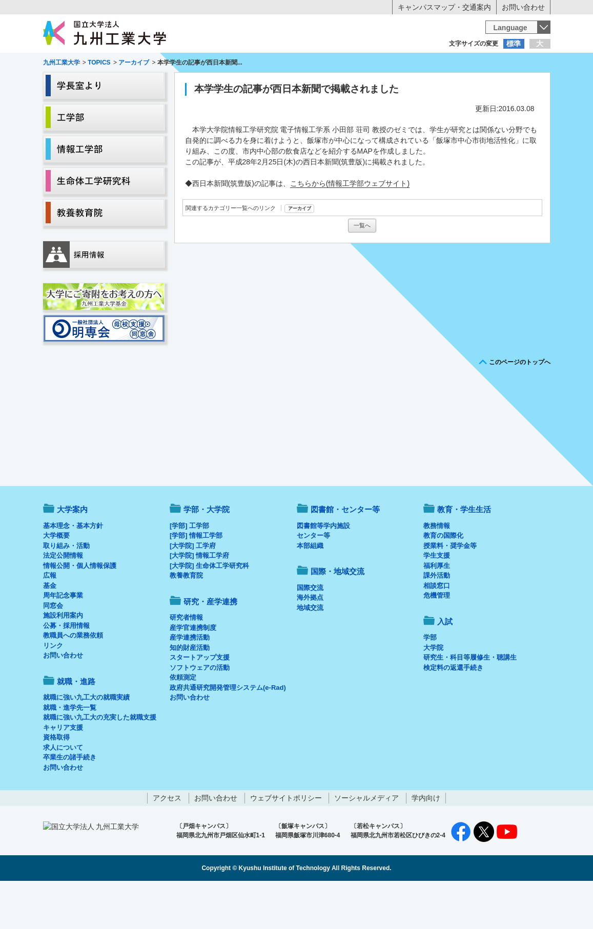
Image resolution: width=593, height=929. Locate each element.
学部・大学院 (206, 551)
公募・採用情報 (66, 668)
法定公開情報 (63, 598)
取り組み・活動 (66, 588)
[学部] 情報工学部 (196, 578)
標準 (513, 43)
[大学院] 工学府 (193, 588)
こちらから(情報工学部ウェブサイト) (350, 226)
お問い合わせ (523, 7)
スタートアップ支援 (200, 700)
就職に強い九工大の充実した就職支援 (99, 760)
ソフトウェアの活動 (200, 710)
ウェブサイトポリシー (286, 840)
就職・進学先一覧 (69, 750)
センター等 (313, 578)
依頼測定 (183, 720)
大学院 (433, 690)
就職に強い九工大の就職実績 (86, 740)
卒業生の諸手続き (69, 800)
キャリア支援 (63, 770)
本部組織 (310, 588)
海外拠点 (310, 640)
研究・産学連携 (391, 85)
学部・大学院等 (138, 85)
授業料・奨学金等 (450, 588)
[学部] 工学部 (189, 568)
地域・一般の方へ (499, 64)
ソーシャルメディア (366, 840)
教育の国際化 (443, 578)
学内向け (426, 840)
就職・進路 (328, 85)
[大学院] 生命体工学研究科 (209, 608)
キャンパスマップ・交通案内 (444, 7)
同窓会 (53, 648)
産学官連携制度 (193, 670)
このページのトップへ (519, 404)
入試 (519, 85)
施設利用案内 (63, 658)
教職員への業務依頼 (73, 678)
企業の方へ (398, 64)
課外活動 (436, 618)
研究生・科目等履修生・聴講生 (470, 700)
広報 (49, 618)
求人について (63, 790)
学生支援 (436, 598)
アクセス (167, 840)
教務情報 (436, 568)
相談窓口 (436, 628)
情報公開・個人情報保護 (79, 608)
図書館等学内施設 (323, 568)
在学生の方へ (195, 64)
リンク (53, 688)
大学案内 (74, 85)
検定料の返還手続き (453, 710)
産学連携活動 (190, 680)
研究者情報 (186, 660)
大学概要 (56, 578)
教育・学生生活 (265, 85)
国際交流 (310, 630)
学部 (430, 680)
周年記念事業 (63, 638)
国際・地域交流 (455, 85)
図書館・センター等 (345, 551)
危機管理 (436, 638)
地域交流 (310, 650)
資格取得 (56, 780)
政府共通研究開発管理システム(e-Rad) (228, 730)
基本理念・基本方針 (73, 568)
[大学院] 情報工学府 (199, 598)
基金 (49, 628)
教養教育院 (186, 618)
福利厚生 (436, 608)
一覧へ (362, 268)
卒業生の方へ (296, 64)
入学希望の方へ (93, 64)
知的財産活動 (190, 690)
